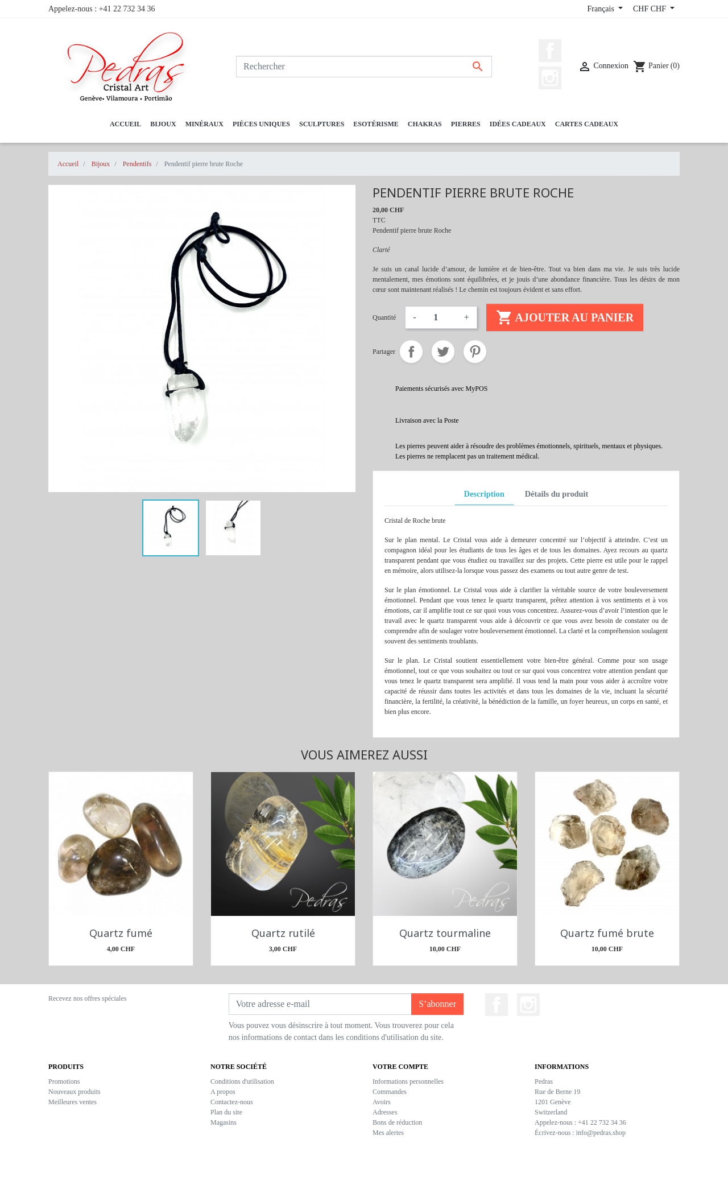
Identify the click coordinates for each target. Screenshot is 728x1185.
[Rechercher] (364, 66)
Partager (411, 351)
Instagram (550, 78)
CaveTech (410, 1171)
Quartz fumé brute (607, 933)
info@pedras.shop (601, 1133)
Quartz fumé (120, 933)
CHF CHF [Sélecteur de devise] (650, 9)
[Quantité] (440, 317)
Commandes (390, 1092)
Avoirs (382, 1102)
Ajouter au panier (565, 317)
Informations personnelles (408, 1081)
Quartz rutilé (283, 933)
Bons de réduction (397, 1122)
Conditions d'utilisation (242, 1081)
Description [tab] (484, 493)
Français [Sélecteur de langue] (601, 9)
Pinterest (475, 351)
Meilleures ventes (72, 1102)
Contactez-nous (231, 1102)
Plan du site (226, 1112)
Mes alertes (388, 1133)
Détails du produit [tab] (557, 493)
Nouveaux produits (74, 1092)
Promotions (64, 1081)
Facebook (550, 50)
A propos (222, 1092)
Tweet (443, 351)
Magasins (223, 1122)
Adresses (385, 1112)
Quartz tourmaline (445, 933)
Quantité (384, 317)
